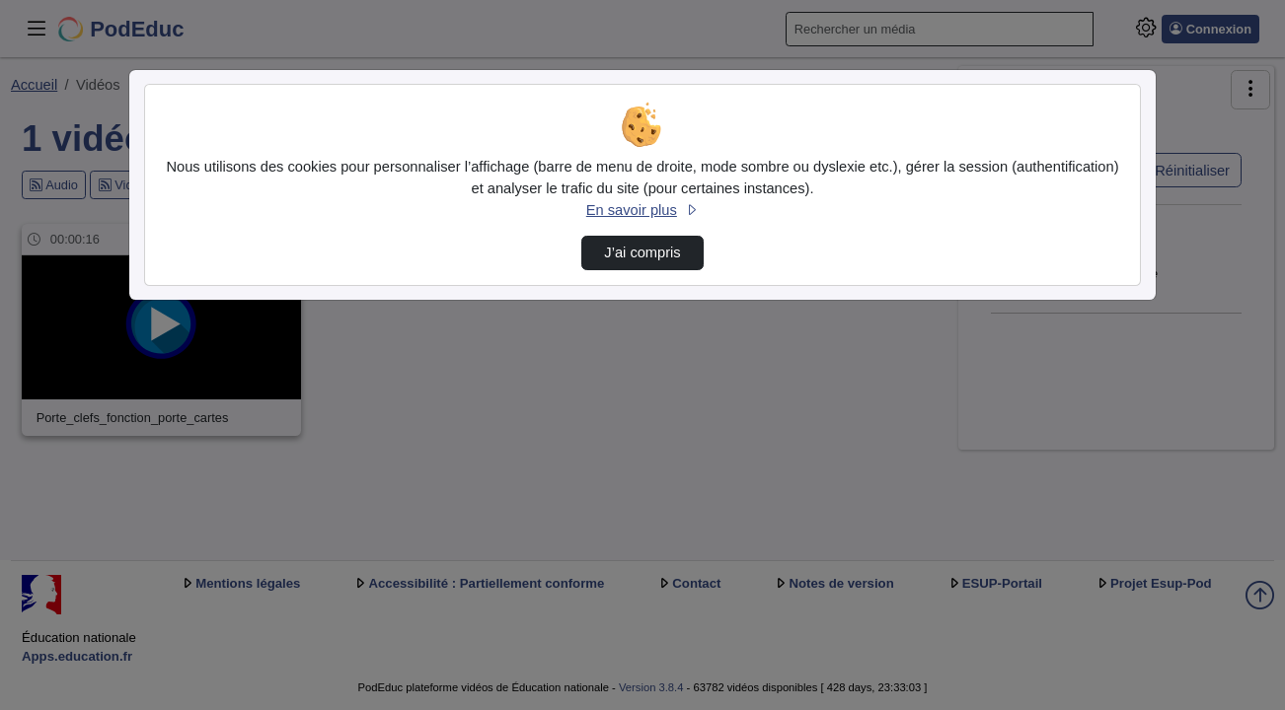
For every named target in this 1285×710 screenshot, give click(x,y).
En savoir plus (642, 210)
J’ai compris (642, 252)
